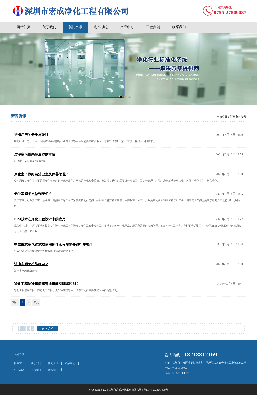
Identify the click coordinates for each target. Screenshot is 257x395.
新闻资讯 (75, 27)
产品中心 (127, 27)
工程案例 (153, 27)
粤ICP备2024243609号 (155, 389)
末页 (36, 302)
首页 (15, 302)
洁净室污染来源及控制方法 (34, 154)
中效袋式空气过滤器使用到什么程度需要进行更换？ (53, 244)
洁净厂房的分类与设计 (31, 135)
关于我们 (49, 27)
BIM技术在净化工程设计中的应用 (40, 219)
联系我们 (179, 27)
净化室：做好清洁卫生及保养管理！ (41, 174)
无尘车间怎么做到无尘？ (33, 194)
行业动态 (101, 27)
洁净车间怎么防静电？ (31, 264)
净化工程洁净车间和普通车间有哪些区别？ (46, 284)
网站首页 (23, 27)
